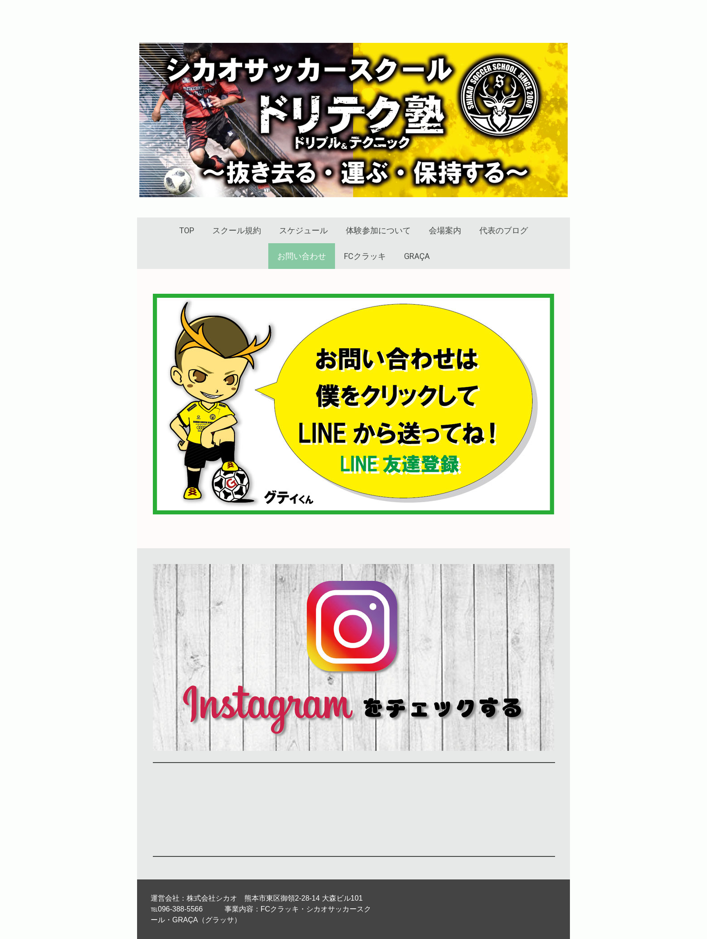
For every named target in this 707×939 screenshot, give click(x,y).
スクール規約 (236, 230)
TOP (186, 230)
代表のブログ (503, 230)
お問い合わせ (301, 256)
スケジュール (303, 230)
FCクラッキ (365, 256)
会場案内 (445, 230)
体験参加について (378, 230)
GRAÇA (417, 256)
